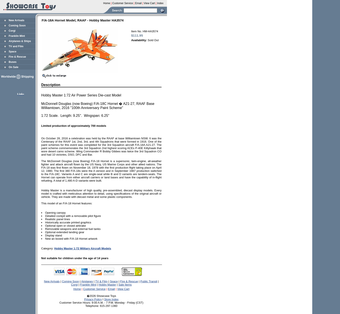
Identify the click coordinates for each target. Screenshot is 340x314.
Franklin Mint (17, 35)
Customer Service (94, 289)
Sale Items (125, 284)
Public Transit (148, 281)
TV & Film (101, 281)
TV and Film (16, 46)
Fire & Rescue (17, 56)
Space (12, 51)
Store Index (111, 299)
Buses (12, 61)
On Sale (13, 67)
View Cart (123, 289)
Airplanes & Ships (20, 41)
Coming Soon (17, 25)
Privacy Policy (93, 299)
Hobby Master (107, 284)
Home (77, 289)
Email (111, 289)
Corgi (12, 30)
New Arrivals (16, 20)
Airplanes (87, 281)
